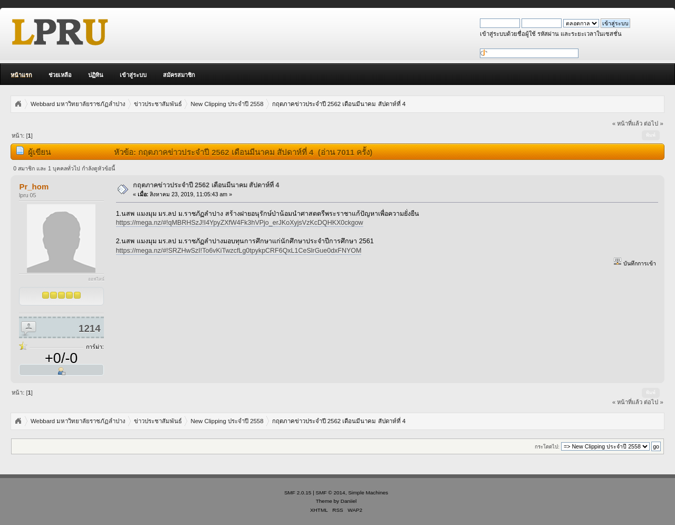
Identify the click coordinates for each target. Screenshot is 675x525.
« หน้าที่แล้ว (627, 123)
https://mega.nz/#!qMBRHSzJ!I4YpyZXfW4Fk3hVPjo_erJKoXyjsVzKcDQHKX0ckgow (239, 222)
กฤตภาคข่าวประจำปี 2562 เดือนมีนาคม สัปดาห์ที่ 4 (206, 185)
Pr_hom (34, 186)
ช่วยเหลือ (60, 75)
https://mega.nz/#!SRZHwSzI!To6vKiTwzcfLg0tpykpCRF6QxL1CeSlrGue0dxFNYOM (239, 250)
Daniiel (348, 501)
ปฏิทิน (95, 75)
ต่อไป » (653, 123)
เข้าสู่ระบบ (133, 75)
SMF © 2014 (330, 492)
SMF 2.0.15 (298, 492)
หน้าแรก (21, 75)
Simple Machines (368, 492)
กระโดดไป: (547, 447)
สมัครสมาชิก (179, 75)
